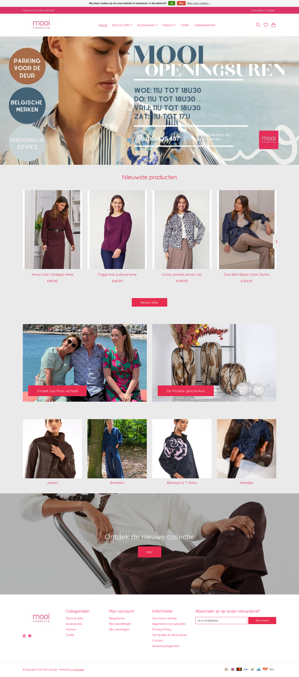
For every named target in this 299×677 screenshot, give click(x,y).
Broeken (117, 482)
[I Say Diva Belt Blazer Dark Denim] (246, 229)
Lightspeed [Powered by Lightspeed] (78, 669)
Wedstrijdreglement (165, 646)
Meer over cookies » (198, 3)
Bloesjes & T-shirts (182, 482)
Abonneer (262, 620)
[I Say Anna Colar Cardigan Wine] (52, 229)
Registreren (117, 618)
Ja (171, 3)
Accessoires (74, 624)
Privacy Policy (161, 629)
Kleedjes (246, 482)
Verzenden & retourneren (169, 635)
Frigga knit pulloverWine (117, 274)
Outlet (185, 25)
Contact (157, 640)
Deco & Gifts (74, 618)
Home (103, 25)
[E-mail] (221, 620)
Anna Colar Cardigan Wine (52, 274)
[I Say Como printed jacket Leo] (181, 229)
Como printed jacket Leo (182, 274)
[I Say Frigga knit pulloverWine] (117, 229)
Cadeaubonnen (204, 25)
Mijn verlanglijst (119, 629)
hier (150, 552)
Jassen (52, 482)
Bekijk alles (149, 302)
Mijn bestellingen (120, 624)
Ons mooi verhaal (164, 618)
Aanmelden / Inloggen (263, 10)
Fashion (71, 629)
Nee (181, 3)
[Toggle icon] (258, 25)
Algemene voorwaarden (169, 624)
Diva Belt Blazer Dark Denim (246, 274)
